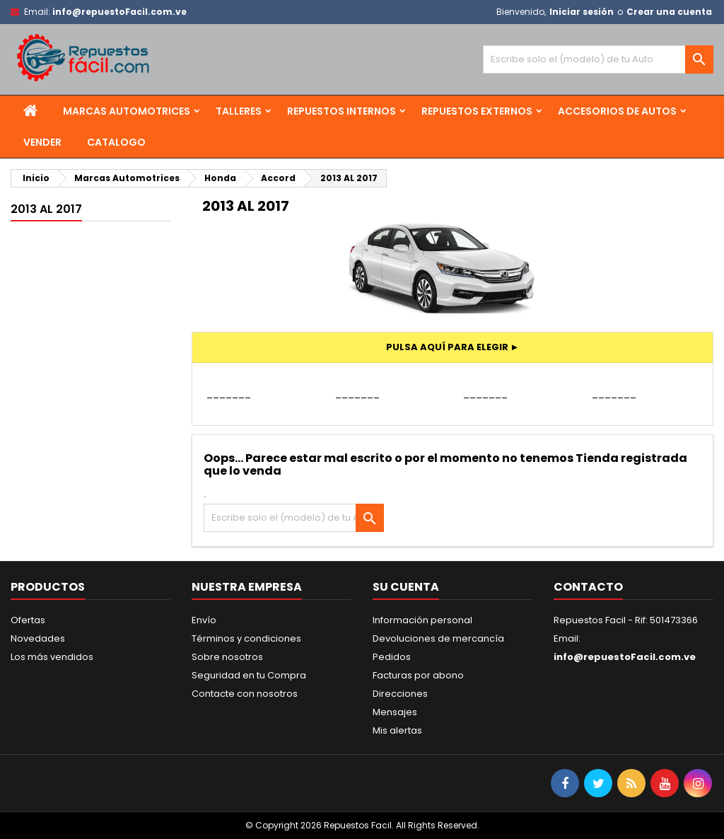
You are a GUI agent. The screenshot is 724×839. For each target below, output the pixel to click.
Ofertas (28, 620)
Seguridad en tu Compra (249, 675)
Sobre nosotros (227, 657)
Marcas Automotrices (126, 111)
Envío (204, 620)
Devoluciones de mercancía (438, 638)
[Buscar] (598, 59)
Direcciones (400, 693)
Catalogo (116, 142)
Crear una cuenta (669, 12)
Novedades (38, 638)
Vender (42, 142)
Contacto (588, 587)
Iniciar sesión (581, 12)
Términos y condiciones (246, 638)
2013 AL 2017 (46, 209)
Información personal (422, 620)
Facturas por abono (418, 675)
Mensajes (395, 712)
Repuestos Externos (476, 111)
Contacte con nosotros (245, 693)
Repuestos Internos (341, 111)
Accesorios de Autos (617, 111)
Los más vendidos (52, 657)
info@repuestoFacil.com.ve (119, 12)
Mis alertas (397, 730)
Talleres (239, 111)
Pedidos (392, 657)
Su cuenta (406, 587)
